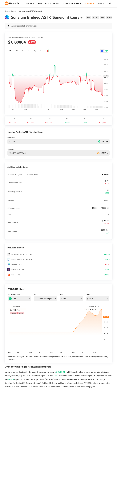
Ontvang (10, 149)
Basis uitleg (57, 446)
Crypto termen (58, 438)
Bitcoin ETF (57, 462)
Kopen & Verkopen (70, 3)
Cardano (81, 434)
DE (6, 444)
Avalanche (81, 456)
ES (13, 444)
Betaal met (11, 137)
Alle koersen (82, 418)
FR (9, 444)
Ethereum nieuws (35, 422)
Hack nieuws (33, 460)
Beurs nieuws (34, 430)
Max (41, 51)
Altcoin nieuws (34, 441)
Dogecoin (81, 437)
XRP (102, 17)
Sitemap (45, 477)
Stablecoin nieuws (35, 449)
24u (10, 51)
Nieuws (29, 3)
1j (35, 51)
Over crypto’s (58, 430)
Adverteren (106, 418)
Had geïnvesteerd (14, 294)
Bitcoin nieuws (34, 418)
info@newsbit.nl (10, 424)
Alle (88, 17)
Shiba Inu (81, 445)
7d (17, 51)
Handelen (56, 450)
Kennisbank (57, 442)
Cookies (105, 461)
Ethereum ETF (58, 465)
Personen (56, 434)
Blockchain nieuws (36, 445)
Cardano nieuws (35, 434)
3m (29, 51)
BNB (79, 460)
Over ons (105, 446)
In (35, 294)
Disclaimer (106, 453)
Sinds (88, 294)
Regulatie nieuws (35, 453)
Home (7, 11)
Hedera (80, 464)
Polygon (81, 449)
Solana (80, 441)
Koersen (88, 3)
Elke (61, 294)
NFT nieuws (33, 456)
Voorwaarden (107, 457)
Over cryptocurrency (47, 3)
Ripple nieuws (34, 426)
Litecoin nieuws (35, 437)
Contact (105, 442)
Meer (100, 3)
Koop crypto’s (58, 418)
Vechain (81, 453)
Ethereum (110, 17)
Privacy (105, 450)
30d (22, 51)
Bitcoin (95, 17)
